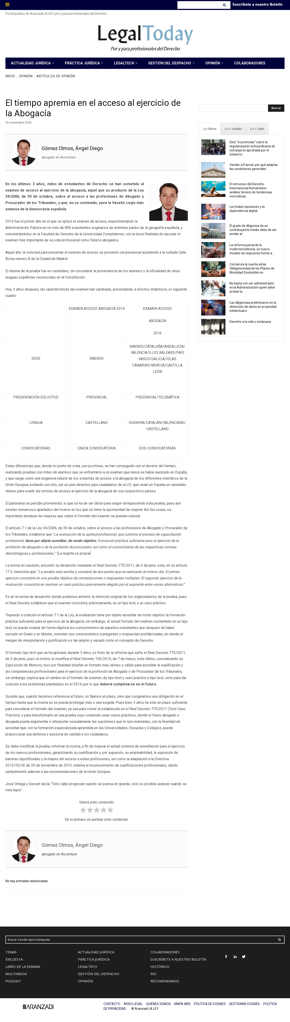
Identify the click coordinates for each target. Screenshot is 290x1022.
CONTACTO (112, 1004)
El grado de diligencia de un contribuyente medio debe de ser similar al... (253, 230)
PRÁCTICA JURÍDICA (93, 959)
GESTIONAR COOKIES (244, 1004)
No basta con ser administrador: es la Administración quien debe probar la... (252, 287)
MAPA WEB (182, 1004)
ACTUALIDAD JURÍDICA (96, 952)
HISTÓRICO (159, 966)
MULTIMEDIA (16, 973)
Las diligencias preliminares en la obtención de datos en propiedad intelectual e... (253, 307)
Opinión (26, 76)
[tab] (209, 129)
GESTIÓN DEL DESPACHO (98, 973)
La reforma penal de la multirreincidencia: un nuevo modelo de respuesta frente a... (252, 249)
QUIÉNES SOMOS (158, 1004)
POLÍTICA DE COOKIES (210, 1004)
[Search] (225, 5)
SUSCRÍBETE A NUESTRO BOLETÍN (178, 959)
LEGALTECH (87, 966)
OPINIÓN (85, 981)
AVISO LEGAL (133, 1004)
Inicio (10, 76)
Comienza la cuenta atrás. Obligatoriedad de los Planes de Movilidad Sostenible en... (252, 268)
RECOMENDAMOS (164, 981)
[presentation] (209, 129)
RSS (153, 973)
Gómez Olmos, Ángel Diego (72, 148)
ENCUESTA (14, 959)
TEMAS (11, 952)
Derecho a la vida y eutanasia (250, 321)
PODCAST (13, 981)
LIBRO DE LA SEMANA (22, 966)
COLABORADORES (165, 952)
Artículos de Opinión (55, 76)
